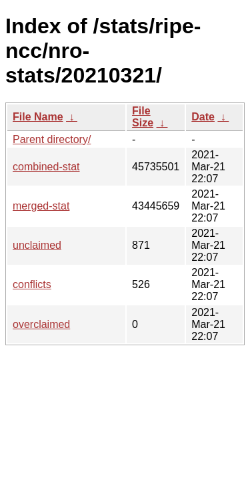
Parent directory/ (52, 139)
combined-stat (46, 166)
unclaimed (37, 245)
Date (203, 116)
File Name (38, 116)
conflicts (32, 284)
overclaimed (41, 324)
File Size (142, 116)
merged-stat (41, 206)
